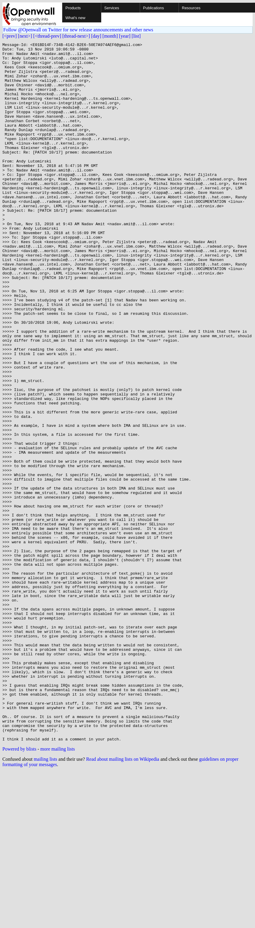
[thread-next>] (76, 36)
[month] (110, 36)
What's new (75, 18)
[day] (96, 36)
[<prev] (9, 36)
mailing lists (45, 898)
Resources (191, 8)
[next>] (25, 36)
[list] (136, 36)
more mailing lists (57, 888)
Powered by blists (19, 888)
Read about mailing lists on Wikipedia (122, 898)
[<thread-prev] (47, 36)
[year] (124, 36)
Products (73, 8)
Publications (153, 8)
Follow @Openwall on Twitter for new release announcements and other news (78, 29)
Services (111, 8)
